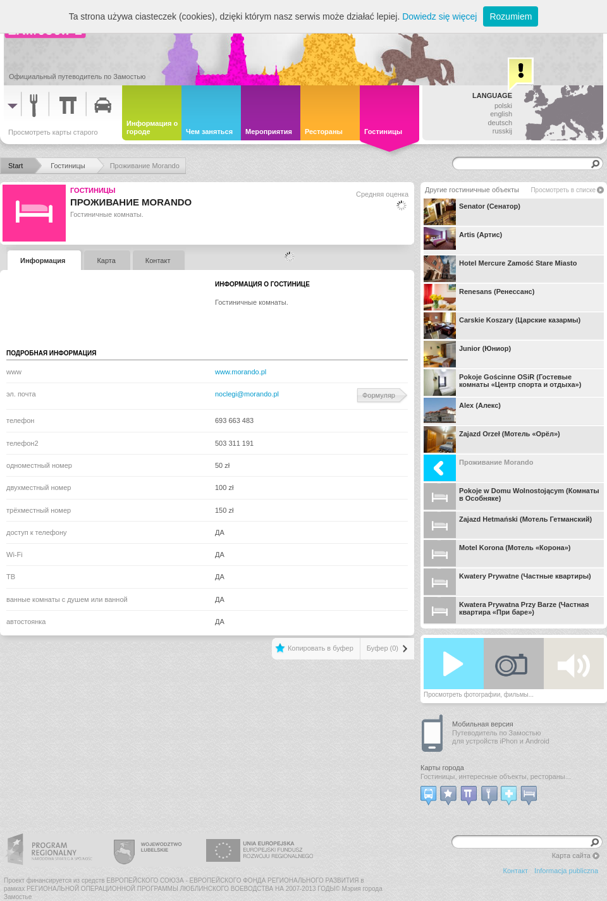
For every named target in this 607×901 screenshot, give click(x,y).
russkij (502, 131)
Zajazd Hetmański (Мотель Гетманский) (508, 525)
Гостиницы (93, 190)
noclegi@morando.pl (247, 394)
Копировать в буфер (320, 648)
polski (503, 105)
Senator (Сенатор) (472, 212)
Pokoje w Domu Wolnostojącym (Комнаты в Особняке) (511, 496)
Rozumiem (510, 16)
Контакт (516, 870)
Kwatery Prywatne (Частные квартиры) (507, 581)
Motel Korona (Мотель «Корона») (497, 553)
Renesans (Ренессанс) (479, 297)
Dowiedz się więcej (439, 16)
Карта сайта (571, 855)
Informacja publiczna (566, 870)
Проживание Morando (479, 468)
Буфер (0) (382, 648)
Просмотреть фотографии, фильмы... (479, 694)
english (501, 114)
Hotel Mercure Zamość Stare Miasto (500, 268)
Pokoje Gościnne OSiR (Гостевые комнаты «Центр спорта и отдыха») (502, 382)
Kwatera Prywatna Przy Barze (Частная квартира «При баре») (506, 610)
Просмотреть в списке (563, 190)
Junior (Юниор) (467, 354)
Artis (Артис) (463, 240)
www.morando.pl (240, 372)
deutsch (499, 122)
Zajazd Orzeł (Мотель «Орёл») (492, 439)
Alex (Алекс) (462, 411)
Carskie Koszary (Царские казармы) (502, 325)
